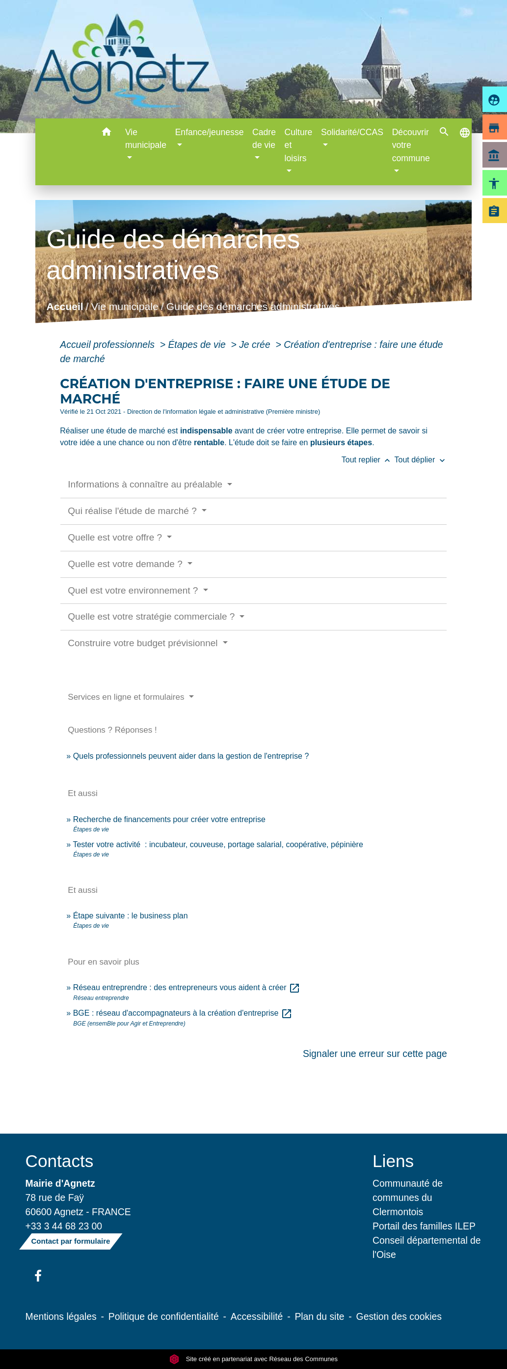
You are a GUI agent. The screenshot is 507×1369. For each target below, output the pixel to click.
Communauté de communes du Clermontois (408, 1197)
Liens (393, 1160)
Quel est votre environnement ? (134, 590)
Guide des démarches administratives (253, 306)
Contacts (60, 1160)
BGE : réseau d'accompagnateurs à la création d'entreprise (183, 1013)
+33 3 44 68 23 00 (64, 1226)
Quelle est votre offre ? (116, 537)
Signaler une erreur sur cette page (375, 1053)
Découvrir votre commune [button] (411, 145)
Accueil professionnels (108, 344)
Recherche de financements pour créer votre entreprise (169, 819)
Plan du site (319, 1316)
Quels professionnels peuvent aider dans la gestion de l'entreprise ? (191, 756)
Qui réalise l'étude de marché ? (133, 511)
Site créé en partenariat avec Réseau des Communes (253, 1359)
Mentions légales (61, 1316)
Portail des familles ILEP (424, 1226)
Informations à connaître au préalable (146, 484)
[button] (106, 133)
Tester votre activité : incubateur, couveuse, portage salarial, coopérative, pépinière (218, 844)
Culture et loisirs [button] (299, 145)
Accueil (65, 306)
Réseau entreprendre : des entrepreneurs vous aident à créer (186, 987)
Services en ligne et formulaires (127, 697)
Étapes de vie (198, 344)
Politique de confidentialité (163, 1316)
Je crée (256, 344)
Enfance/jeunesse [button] (209, 132)
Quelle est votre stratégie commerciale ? (152, 616)
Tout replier (368, 460)
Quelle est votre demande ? (126, 564)
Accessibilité (257, 1316)
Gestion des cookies (399, 1316)
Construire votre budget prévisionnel (144, 643)
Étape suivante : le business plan (130, 916)
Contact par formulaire (70, 1241)
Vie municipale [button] (145, 138)
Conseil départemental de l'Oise (427, 1247)
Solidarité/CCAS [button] (352, 132)
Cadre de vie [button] (264, 138)
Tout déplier (421, 460)
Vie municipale (125, 306)
